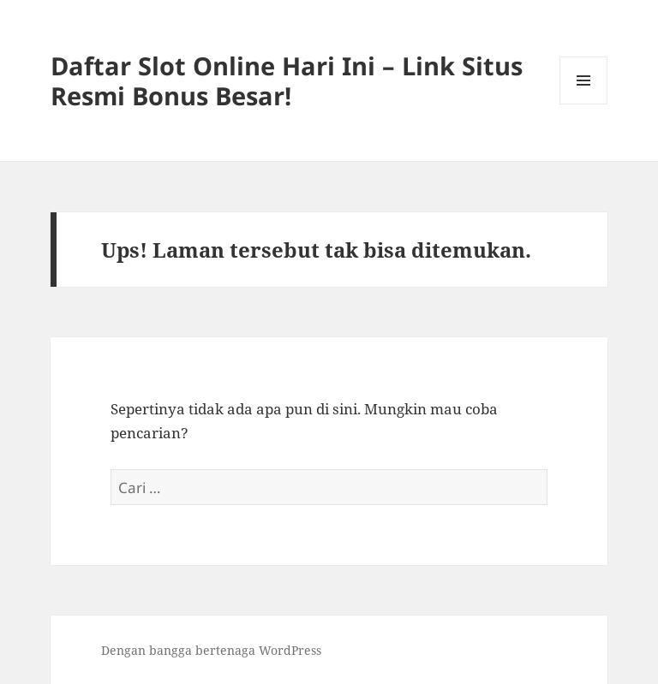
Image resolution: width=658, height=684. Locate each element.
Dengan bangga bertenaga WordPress (211, 650)
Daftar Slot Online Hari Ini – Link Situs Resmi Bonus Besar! (287, 80)
